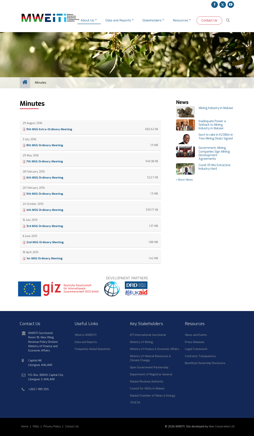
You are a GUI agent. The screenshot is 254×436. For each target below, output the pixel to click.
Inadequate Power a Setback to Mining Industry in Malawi (212, 124)
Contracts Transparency (200, 356)
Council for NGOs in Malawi (147, 388)
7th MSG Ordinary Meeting (44, 161)
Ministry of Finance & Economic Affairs (154, 349)
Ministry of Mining (141, 342)
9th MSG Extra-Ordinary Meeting (49, 129)
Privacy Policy (52, 426)
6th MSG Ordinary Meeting (44, 177)
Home (24, 426)
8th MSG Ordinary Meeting (44, 145)
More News (185, 180)
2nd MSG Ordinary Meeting (45, 242)
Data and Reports (86, 342)
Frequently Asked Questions (92, 349)
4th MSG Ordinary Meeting (44, 210)
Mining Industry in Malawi (216, 108)
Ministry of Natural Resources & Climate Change (150, 358)
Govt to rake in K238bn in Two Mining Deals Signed (216, 136)
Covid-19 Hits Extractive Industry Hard (214, 166)
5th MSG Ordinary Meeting (44, 194)
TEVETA (135, 402)
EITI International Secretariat (148, 335)
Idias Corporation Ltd (221, 426)
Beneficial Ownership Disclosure (205, 363)
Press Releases (194, 342)
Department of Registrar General (151, 374)
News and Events (196, 335)
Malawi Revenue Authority (146, 381)
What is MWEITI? (86, 335)
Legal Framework (196, 349)
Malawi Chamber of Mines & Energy (152, 395)
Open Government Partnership (149, 367)
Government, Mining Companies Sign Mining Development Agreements (214, 153)
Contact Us (209, 20)
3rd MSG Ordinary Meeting (44, 226)
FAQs (36, 426)
